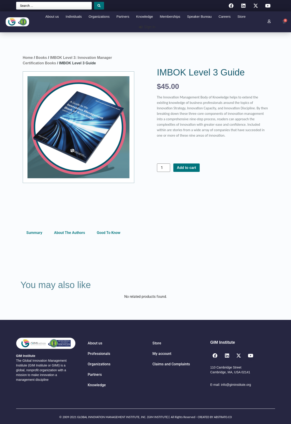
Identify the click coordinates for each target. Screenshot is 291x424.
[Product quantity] (163, 167)
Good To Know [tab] (108, 233)
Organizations (99, 16)
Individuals (74, 16)
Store (241, 16)
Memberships (170, 16)
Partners (123, 16)
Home (28, 58)
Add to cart (186, 168)
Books (41, 58)
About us (52, 16)
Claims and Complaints (171, 364)
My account (161, 353)
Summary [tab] (34, 233)
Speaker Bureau (199, 16)
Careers (225, 16)
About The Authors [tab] (69, 233)
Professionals (99, 353)
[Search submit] (99, 6)
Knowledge (144, 16)
